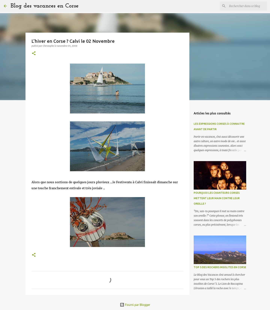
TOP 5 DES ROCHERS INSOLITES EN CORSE (220, 267)
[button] (34, 53)
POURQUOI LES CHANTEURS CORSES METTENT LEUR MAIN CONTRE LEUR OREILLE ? (217, 198)
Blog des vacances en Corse (44, 6)
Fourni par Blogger (135, 304)
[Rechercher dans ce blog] (247, 6)
